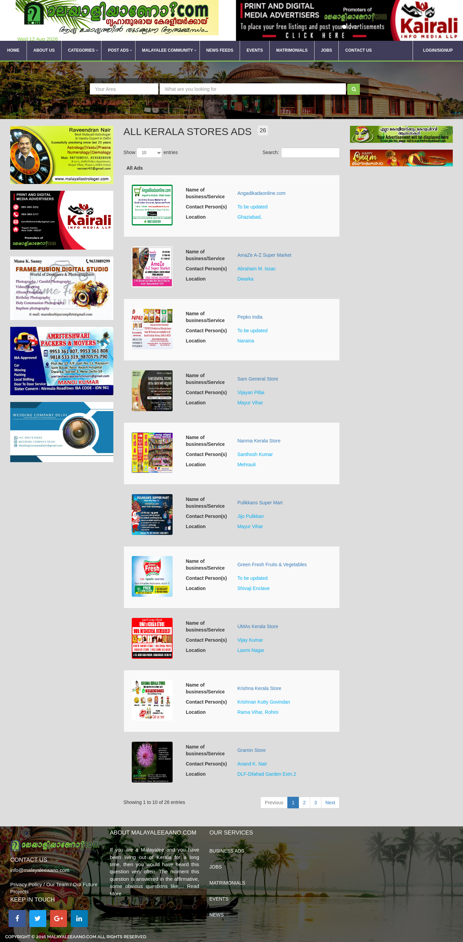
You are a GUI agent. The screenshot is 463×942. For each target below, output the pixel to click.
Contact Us (358, 50)
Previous (274, 802)
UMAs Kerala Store (257, 626)
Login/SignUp (438, 50)
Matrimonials (291, 50)
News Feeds (219, 50)
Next (330, 802)
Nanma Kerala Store (259, 440)
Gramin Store (251, 750)
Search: (300, 153)
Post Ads (120, 50)
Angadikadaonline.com (261, 193)
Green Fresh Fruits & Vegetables (272, 564)
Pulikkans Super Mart (260, 502)
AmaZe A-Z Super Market (264, 255)
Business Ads (226, 851)
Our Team (57, 884)
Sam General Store (257, 379)
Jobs (326, 50)
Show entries (151, 153)
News (216, 915)
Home (13, 50)
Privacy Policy (26, 884)
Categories (83, 50)
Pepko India (249, 317)
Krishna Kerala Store (259, 688)
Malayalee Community (169, 50)
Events (254, 50)
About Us (44, 50)
